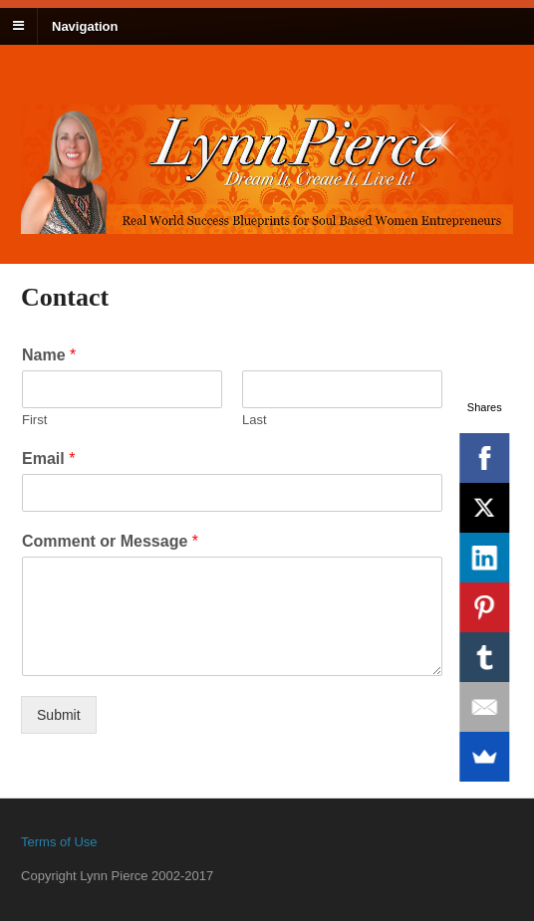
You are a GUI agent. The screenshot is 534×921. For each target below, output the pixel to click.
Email (48, 458)
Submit (59, 715)
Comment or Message (110, 541)
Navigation (85, 25)
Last (254, 419)
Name (49, 354)
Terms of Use (59, 841)
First (34, 419)
